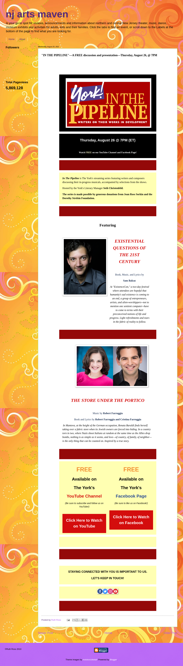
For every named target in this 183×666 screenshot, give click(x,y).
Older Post (170, 633)
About (22, 39)
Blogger (113, 659)
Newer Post (45, 633)
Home (12, 39)
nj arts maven (37, 14)
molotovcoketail (90, 659)
